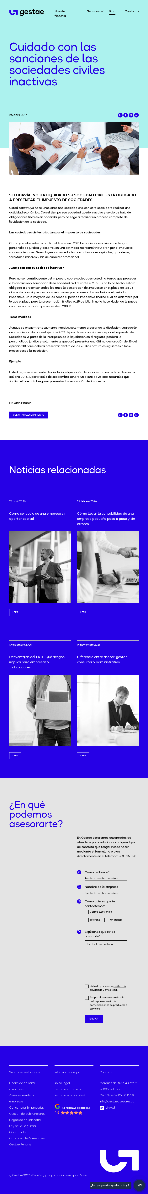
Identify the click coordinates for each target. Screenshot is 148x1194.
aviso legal (111, 990)
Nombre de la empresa (101, 887)
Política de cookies (68, 1089)
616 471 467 (107, 1095)
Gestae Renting (20, 1144)
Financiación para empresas (22, 1086)
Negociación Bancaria (25, 1120)
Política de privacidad (70, 1095)
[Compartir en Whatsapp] (136, 115)
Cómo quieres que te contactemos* (100, 904)
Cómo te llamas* (97, 872)
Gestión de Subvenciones (27, 1113)
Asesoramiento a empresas (21, 1098)
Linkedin (108, 1108)
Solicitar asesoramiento (28, 415)
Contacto (132, 11)
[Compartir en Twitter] (131, 115)
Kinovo (83, 1175)
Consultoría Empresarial (26, 1107)
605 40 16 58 (125, 1095)
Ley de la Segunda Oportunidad (22, 1129)
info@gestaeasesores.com (118, 1101)
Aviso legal (62, 1083)
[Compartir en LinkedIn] (120, 115)
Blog (112, 11)
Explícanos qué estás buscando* (100, 934)
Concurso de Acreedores (27, 1138)
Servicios (93, 11)
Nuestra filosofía (60, 14)
